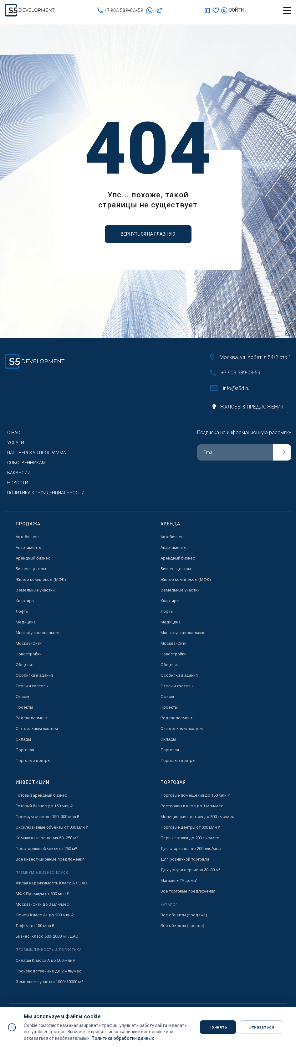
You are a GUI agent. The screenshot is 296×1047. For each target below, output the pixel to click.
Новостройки (29, 654)
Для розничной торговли (185, 859)
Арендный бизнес (33, 558)
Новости (17, 482)
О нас (13, 432)
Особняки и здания (34, 675)
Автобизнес (27, 536)
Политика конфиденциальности (45, 492)
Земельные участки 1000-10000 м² (49, 981)
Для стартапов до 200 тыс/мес (191, 848)
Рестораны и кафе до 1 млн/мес (192, 806)
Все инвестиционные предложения (50, 859)
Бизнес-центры (31, 568)
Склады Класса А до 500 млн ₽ (45, 960)
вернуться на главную (148, 234)
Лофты (22, 611)
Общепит (25, 664)
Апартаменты (29, 547)
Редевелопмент (32, 718)
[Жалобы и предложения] (249, 407)
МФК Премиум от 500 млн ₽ (42, 893)
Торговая (25, 749)
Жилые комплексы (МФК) (41, 579)
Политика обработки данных (122, 1038)
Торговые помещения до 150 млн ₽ (195, 795)
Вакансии (19, 472)
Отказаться (262, 1026)
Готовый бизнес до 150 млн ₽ (44, 806)
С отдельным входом (37, 728)
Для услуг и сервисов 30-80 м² (191, 869)
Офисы (22, 696)
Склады (23, 739)
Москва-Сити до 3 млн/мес (42, 904)
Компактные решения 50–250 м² (47, 838)
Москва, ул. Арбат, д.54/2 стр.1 (250, 357)
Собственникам (26, 462)
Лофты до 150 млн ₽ (35, 925)
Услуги (15, 442)
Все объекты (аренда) (182, 925)
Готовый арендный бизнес (41, 795)
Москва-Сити (29, 643)
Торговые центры (33, 760)
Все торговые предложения (188, 891)
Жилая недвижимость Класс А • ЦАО (51, 883)
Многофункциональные (38, 632)
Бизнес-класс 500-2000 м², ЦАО (47, 936)
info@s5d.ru (229, 388)
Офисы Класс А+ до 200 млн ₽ (45, 915)
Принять (218, 1026)
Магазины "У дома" (179, 880)
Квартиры (25, 600)
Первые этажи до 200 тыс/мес (190, 838)
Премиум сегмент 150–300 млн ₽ (47, 816)
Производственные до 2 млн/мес (49, 971)
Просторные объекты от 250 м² (46, 848)
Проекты (24, 707)
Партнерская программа (36, 452)
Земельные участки (35, 590)
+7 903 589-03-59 (120, 10)
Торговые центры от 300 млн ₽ (190, 827)
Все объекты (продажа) (184, 915)
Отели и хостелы (32, 686)
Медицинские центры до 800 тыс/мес (197, 816)
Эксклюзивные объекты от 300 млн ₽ (52, 827)
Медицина (26, 622)
